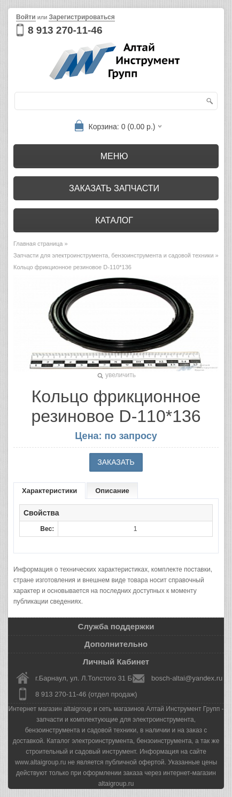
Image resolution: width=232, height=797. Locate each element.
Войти (26, 17)
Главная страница (38, 243)
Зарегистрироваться (81, 17)
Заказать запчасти (114, 188)
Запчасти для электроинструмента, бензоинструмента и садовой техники (113, 255)
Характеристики (49, 491)
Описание (112, 491)
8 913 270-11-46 (65, 30)
